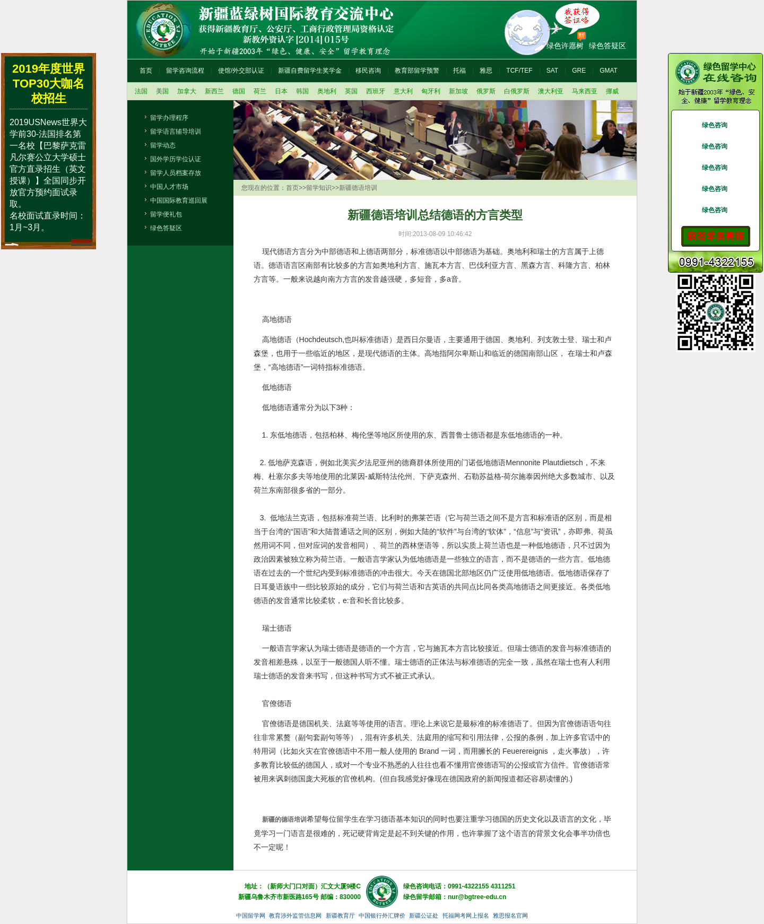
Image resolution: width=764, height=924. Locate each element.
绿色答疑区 (607, 45)
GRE (579, 70)
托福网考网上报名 (465, 915)
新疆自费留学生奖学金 (310, 70)
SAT (552, 70)
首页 (146, 70)
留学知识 (319, 187)
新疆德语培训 (358, 187)
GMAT (609, 70)
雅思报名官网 (510, 915)
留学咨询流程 (185, 70)
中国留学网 (250, 915)
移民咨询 (368, 70)
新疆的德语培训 (284, 819)
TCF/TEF (519, 70)
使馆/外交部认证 (241, 70)
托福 (459, 70)
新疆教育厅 (340, 915)
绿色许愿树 (565, 45)
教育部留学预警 (417, 70)
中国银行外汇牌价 (382, 915)
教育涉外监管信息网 (295, 915)
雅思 (486, 70)
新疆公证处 (423, 915)
